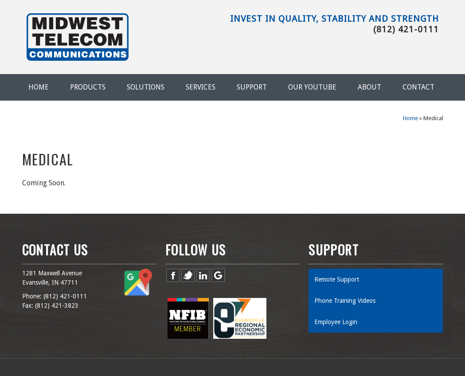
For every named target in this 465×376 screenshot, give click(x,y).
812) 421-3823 (57, 305)
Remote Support (336, 279)
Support (252, 87)
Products (88, 87)
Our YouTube (312, 87)
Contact (418, 87)
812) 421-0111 (66, 296)
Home (38, 87)
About (369, 87)
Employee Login (335, 321)
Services (200, 87)
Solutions (145, 87)
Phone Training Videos (344, 300)
